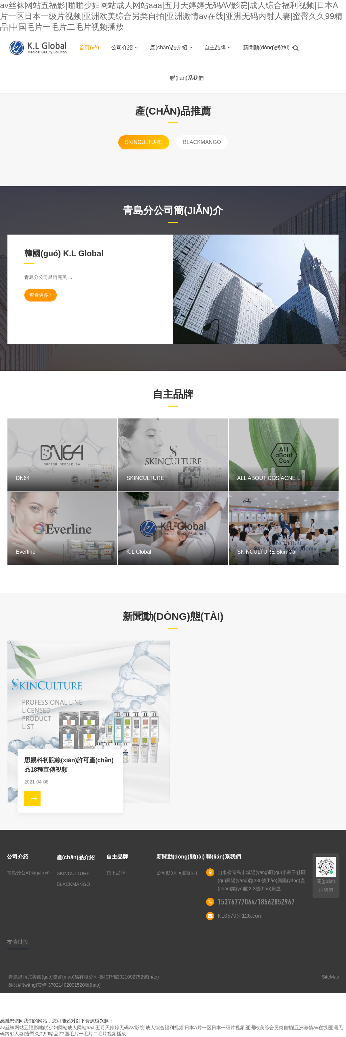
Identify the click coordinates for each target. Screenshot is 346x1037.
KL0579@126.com (240, 916)
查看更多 (40, 295)
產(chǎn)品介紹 (171, 47)
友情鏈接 (17, 942)
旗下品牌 (115, 872)
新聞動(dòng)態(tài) (269, 47)
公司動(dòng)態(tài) (176, 872)
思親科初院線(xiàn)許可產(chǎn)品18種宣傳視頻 (69, 765)
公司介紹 (124, 47)
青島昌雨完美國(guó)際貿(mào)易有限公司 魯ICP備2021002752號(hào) (83, 977)
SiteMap (330, 977)
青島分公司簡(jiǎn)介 (28, 872)
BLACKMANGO (202, 142)
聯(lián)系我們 (187, 78)
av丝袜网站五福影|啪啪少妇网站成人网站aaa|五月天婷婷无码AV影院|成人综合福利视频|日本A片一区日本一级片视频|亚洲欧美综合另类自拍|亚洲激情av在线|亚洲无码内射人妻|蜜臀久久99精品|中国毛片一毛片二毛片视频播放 (171, 16)
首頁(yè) (89, 47)
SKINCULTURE (144, 142)
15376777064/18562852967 (256, 901)
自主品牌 (217, 47)
